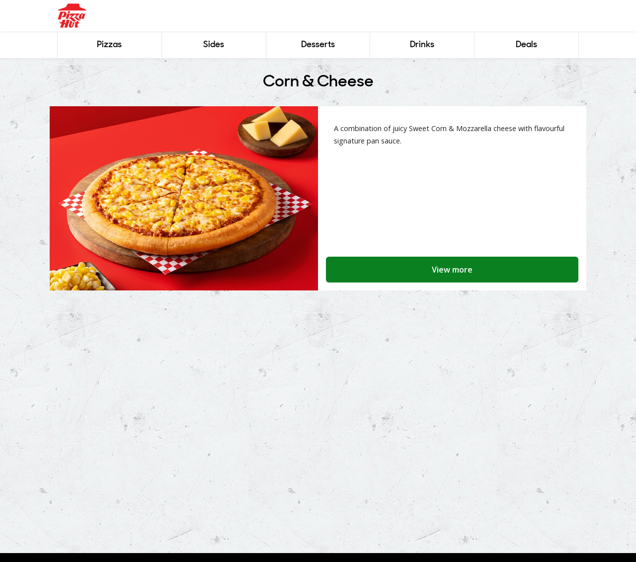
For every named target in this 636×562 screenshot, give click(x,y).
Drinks (422, 45)
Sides (213, 45)
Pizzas (109, 45)
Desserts (318, 45)
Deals (526, 45)
